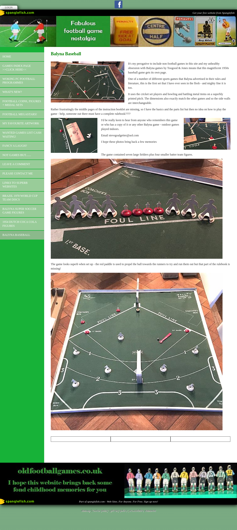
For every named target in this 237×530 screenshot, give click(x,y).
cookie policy (100, 510)
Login (9, 7)
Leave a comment (16, 164)
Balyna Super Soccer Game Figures (19, 211)
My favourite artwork (20, 123)
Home (6, 56)
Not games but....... (16, 155)
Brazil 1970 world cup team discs (20, 197)
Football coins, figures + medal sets (21, 103)
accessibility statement (142, 510)
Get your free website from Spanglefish (214, 12)
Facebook (118, 4)
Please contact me (17, 173)
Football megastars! (19, 114)
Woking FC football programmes (18, 81)
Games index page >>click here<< (16, 68)
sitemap (85, 510)
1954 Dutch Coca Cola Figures (19, 224)
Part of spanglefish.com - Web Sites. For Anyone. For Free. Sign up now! (118, 501)
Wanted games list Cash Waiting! (21, 134)
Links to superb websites (14, 184)
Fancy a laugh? (14, 145)
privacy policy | (119, 510)
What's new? (12, 92)
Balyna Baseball (16, 235)
